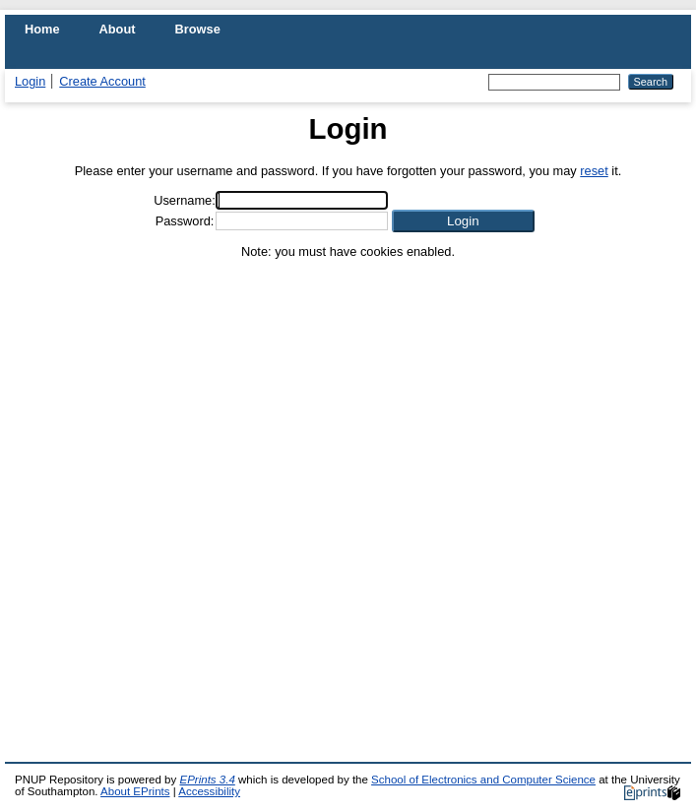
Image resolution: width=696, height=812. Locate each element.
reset (593, 170)
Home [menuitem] (42, 29)
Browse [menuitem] (198, 29)
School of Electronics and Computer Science (483, 779)
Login (30, 81)
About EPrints (134, 791)
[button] (463, 221)
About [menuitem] (117, 29)
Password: (185, 221)
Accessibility (209, 791)
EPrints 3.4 (206, 779)
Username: (185, 200)
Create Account (102, 81)
